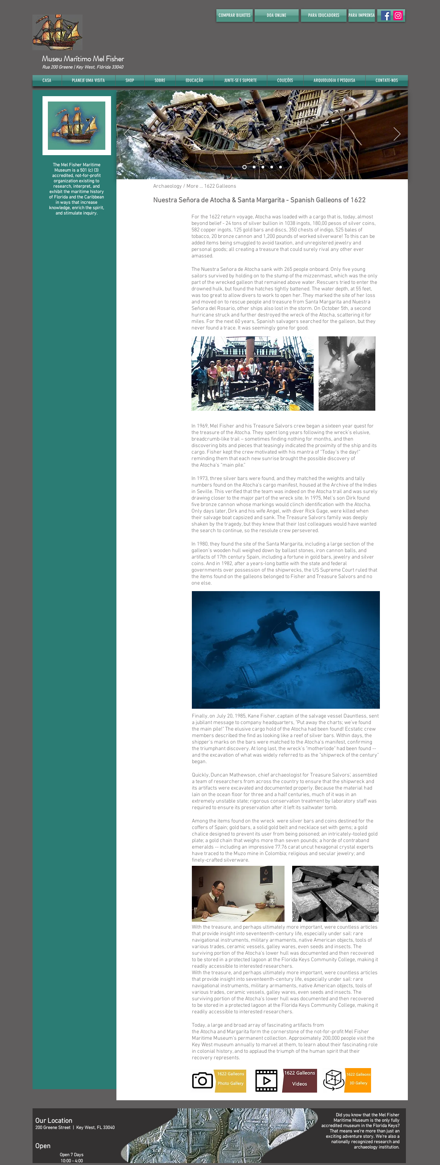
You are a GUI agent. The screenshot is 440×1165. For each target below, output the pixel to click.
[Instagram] (398, 15)
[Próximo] (397, 134)
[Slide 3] (263, 166)
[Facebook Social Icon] (386, 15)
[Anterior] (127, 134)
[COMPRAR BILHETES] (234, 15)
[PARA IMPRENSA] (361, 15)
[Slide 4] (271, 166)
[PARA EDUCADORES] (324, 15)
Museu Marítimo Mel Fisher (83, 58)
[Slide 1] (244, 167)
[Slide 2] (254, 166)
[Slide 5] (280, 166)
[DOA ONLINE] (277, 15)
